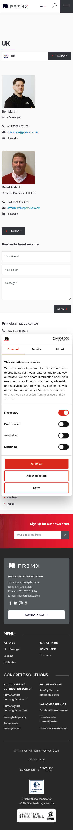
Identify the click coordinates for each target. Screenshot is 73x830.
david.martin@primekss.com (23, 208)
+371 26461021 (17, 330)
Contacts (45, 655)
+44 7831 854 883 (17, 202)
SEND (60, 309)
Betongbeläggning (15, 717)
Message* (11, 283)
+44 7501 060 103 (17, 126)
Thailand (12, 497)
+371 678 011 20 (27, 591)
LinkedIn (13, 138)
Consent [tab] (13, 349)
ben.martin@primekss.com (22, 132)
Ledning (8, 656)
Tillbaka (61, 56)
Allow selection (36, 475)
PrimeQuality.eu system (54, 728)
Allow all (36, 463)
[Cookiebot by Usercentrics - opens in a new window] (52, 339)
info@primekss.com (28, 595)
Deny (36, 487)
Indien (10, 503)
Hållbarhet (10, 662)
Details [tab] (36, 349)
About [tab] (60, 349)
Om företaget (12, 649)
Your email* (11, 269)
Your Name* (12, 256)
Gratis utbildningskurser (54, 710)
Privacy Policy (36, 759)
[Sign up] (65, 535)
